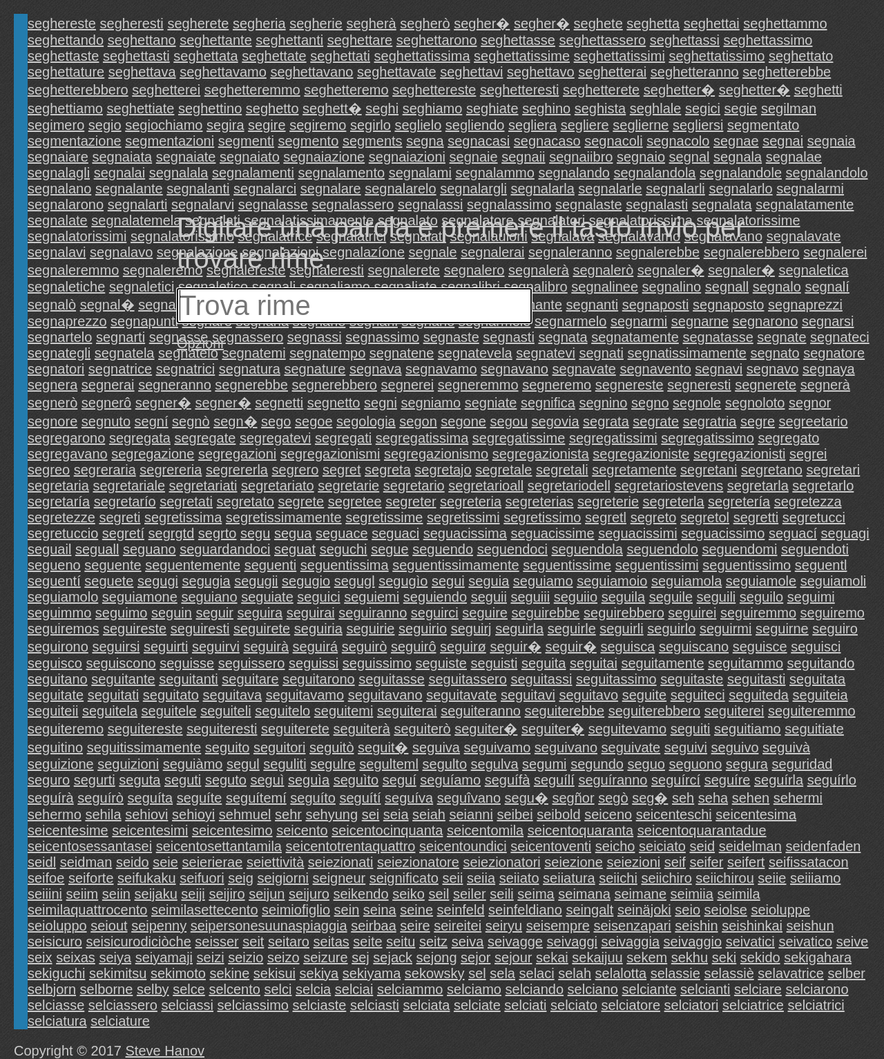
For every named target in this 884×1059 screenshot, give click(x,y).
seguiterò (422, 728)
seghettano (142, 40)
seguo (646, 764)
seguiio (575, 596)
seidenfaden (823, 846)
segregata (140, 438)
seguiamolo (63, 596)
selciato (573, 1005)
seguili (716, 596)
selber (846, 973)
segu (255, 533)
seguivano (566, 747)
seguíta (150, 797)
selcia (313, 989)
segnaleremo (163, 270)
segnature (314, 368)
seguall (97, 549)
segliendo (475, 125)
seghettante (216, 40)
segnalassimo (509, 204)
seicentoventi (550, 846)
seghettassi (685, 40)
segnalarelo (400, 188)
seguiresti (200, 628)
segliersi (698, 125)
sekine (229, 973)
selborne (106, 989)
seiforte (91, 878)
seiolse (725, 909)
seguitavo (588, 695)
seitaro (288, 941)
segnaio (641, 156)
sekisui (274, 973)
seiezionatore (418, 862)
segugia (206, 581)
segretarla (758, 485)
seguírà (51, 797)
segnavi (718, 368)
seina (379, 909)
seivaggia (631, 941)
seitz (433, 941)
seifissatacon (809, 862)
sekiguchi (56, 973)
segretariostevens (668, 485)
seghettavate (396, 71)
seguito (227, 747)
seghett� (332, 108)
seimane (640, 893)
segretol (704, 517)
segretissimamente (284, 517)
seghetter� (679, 89)
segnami (164, 304)
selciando (535, 989)
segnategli (59, 353)
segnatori (56, 368)
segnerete (765, 384)
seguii (489, 596)
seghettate (274, 56)
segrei (808, 453)
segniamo (431, 402)
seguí (399, 780)
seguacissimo (723, 533)
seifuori (202, 878)
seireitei (457, 925)
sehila (103, 814)
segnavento (655, 368)
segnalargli (473, 188)
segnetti (279, 402)
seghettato (801, 56)
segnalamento (341, 172)
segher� (482, 23)
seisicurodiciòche (138, 941)
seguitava (232, 695)
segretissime (384, 517)
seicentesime (68, 830)
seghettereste (434, 89)
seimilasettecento (204, 909)
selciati (525, 1005)
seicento (302, 830)
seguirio (422, 628)
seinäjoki (644, 909)
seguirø (463, 646)
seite (367, 941)
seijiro (226, 893)
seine (416, 909)
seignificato (404, 878)
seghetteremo (346, 89)
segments (373, 141)
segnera (52, 384)
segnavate (584, 368)
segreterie (608, 501)
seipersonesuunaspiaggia (269, 925)
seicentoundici (463, 846)
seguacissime (552, 533)
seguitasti (756, 679)
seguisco (55, 663)
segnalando (573, 172)
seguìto (356, 780)
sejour (513, 957)
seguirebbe (546, 612)
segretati (186, 501)
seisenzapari (632, 925)
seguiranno (372, 612)
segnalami (420, 172)
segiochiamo (163, 125)
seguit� (383, 747)
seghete (598, 23)
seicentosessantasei (90, 846)
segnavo (773, 368)
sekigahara (818, 957)
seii (452, 878)
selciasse (56, 1005)
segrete (301, 501)
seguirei (692, 612)
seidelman (750, 846)
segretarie (348, 485)
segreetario (813, 421)
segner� (163, 402)
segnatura (249, 368)
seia (396, 814)
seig (240, 878)
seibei (514, 814)
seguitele (169, 710)
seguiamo (543, 581)
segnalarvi (202, 204)
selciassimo (253, 1005)
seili (501, 893)
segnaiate (186, 156)
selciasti (374, 1005)
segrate (656, 421)
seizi (210, 957)
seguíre (727, 780)
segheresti (132, 23)
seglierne (641, 125)
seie (165, 862)
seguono (695, 764)
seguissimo (377, 663)
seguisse (187, 663)
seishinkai (752, 925)
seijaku (156, 893)
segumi (544, 764)
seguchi (343, 549)
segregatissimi (613, 438)
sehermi (798, 797)
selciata (426, 1005)
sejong (436, 957)
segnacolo (677, 141)
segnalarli (675, 188)
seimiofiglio (296, 909)
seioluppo (57, 925)
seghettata (205, 56)
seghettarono (436, 40)
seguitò (331, 747)
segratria (710, 421)
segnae (736, 141)
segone (463, 421)
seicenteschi (674, 814)
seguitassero (467, 679)
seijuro (309, 893)
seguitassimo (616, 679)
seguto (226, 780)
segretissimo (542, 517)
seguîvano (469, 797)
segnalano (59, 188)
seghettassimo (768, 40)
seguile (671, 596)
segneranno (174, 384)
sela (502, 973)
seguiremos (63, 628)
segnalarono (66, 204)
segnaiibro (581, 156)
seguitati (114, 695)
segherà (371, 23)
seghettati (340, 56)
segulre (333, 764)
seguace (342, 533)
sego (276, 421)
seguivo (735, 747)
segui (448, 581)
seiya (115, 957)
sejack (392, 957)
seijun (267, 893)
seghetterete (601, 89)
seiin (116, 893)
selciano (593, 989)
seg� (650, 797)
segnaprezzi (805, 304)
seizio (245, 957)
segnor (810, 402)
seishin (696, 925)
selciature (120, 1021)
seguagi (845, 533)
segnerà (825, 384)
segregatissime (519, 438)
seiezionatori (501, 862)
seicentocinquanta (387, 830)
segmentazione (75, 141)
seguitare (250, 679)
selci (277, 989)
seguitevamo (627, 728)
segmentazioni (169, 141)
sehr (288, 814)
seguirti (166, 646)
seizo (283, 957)
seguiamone (139, 596)
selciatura (57, 1021)
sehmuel (245, 814)
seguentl (821, 565)
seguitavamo (305, 695)
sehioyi (193, 814)
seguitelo (282, 710)
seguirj (471, 628)
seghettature (66, 71)
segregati (343, 438)
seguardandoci (225, 549)
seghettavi (471, 71)
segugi (157, 581)
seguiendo (435, 596)
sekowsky (435, 973)
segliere (585, 125)
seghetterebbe (786, 71)
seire (415, 925)
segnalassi (430, 204)
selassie (675, 973)
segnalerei (835, 252)
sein (347, 909)
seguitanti (188, 679)
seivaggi (572, 941)
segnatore (834, 353)
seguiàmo (193, 764)
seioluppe (780, 909)
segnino (603, 402)
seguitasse (391, 679)
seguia (488, 581)
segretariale (129, 485)
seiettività (275, 862)
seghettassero (602, 40)
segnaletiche (66, 286)
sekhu (689, 957)
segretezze (61, 517)
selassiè (729, 973)
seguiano (209, 596)
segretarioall (485, 485)
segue (390, 549)
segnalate (58, 220)
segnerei (407, 384)
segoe (314, 421)
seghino (546, 108)
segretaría (59, 501)
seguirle (572, 628)
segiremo (317, 125)
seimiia (692, 893)
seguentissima (344, 565)
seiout (108, 925)
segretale (503, 469)
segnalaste (588, 204)
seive (852, 941)
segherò (425, 23)
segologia (366, 421)
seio (687, 909)
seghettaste (63, 56)
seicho (615, 846)
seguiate (267, 596)
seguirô (413, 646)
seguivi (685, 747)
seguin (171, 612)
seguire (485, 612)
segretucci (813, 517)
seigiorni (282, 878)
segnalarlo (740, 188)
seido (132, 862)
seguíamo (450, 780)
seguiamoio (612, 581)
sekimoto (178, 973)
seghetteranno (695, 71)
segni (380, 402)
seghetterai (612, 71)
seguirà (266, 646)
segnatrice (120, 368)
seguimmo (59, 612)
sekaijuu (597, 957)
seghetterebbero (78, 89)
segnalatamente (805, 204)
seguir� (515, 646)
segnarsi (828, 321)
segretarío (125, 501)
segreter (410, 501)
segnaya (829, 368)
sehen (751, 797)
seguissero (251, 663)
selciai (354, 989)
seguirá (315, 646)
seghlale (656, 108)
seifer (706, 862)
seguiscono (121, 663)
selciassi (187, 1005)
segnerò (52, 402)
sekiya (319, 973)
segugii (256, 581)
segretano (772, 469)
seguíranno (612, 780)
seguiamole (761, 581)
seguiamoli (833, 581)
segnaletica (813, 270)
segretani (708, 469)
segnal (689, 156)
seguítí (360, 797)
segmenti (246, 141)
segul (243, 764)
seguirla (519, 628)
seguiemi (371, 596)
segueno (54, 565)
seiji (192, 893)
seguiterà (362, 728)
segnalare (330, 188)
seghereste (62, 23)
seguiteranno (481, 710)
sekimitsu (117, 973)
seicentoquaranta (580, 830)
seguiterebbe (564, 710)
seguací (793, 533)
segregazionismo (436, 453)
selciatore (630, 1005)
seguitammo (745, 663)
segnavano (514, 368)
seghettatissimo (717, 56)
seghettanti (289, 40)
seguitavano (385, 695)
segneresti (699, 384)
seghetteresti (519, 89)
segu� (526, 797)
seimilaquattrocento (87, 909)
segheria (259, 23)
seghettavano (311, 71)
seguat (295, 549)
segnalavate (804, 236)
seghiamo (433, 108)
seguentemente (192, 565)
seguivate (631, 747)
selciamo (474, 989)
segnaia (831, 141)
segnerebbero (334, 384)
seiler (469, 893)
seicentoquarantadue (702, 830)
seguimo (121, 612)
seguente (112, 565)
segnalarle (610, 188)
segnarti (120, 337)
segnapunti (144, 321)
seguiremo (832, 612)
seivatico (805, 941)
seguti (182, 780)
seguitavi (528, 695)
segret (342, 469)
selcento (234, 989)
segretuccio (63, 533)
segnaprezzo (67, 321)
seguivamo (497, 747)
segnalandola (654, 172)
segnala (737, 156)
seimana (584, 893)
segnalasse (273, 204)
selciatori (691, 1005)
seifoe (46, 878)
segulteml (389, 764)
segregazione (152, 453)
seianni (470, 814)
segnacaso (547, 141)
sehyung (332, 814)
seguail (49, 549)
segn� (235, 421)
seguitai (593, 663)
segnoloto (755, 402)
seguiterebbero (654, 710)
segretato (245, 501)
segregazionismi (330, 453)
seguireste (134, 628)
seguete (108, 581)
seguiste (441, 663)
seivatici (750, 941)
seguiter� (485, 728)
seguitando (821, 663)
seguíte (199, 797)
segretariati (203, 485)
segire (266, 125)
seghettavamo (223, 71)
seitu (400, 941)
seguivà (786, 747)
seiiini (45, 893)
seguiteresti (221, 728)
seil (438, 893)
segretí (123, 533)
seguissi (313, 663)
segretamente (634, 469)
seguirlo (671, 628)
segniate (491, 402)
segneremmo (478, 384)
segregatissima (422, 438)
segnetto (334, 402)
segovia (555, 421)
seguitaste (691, 679)
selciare (758, 989)
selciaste (320, 1005)
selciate (477, 1005)
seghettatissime (522, 56)
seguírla (778, 780)
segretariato (277, 485)
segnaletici (142, 286)
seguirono (58, 646)
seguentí (54, 581)
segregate (205, 438)
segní (152, 421)
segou (509, 421)
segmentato (763, 125)
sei (371, 814)
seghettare (360, 40)
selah (574, 973)
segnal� (107, 304)
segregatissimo (707, 438)
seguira (260, 612)
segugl (354, 581)
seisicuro (55, 941)
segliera (532, 125)
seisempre (558, 925)
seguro (49, 780)
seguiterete (295, 728)
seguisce (760, 646)
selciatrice (753, 1005)
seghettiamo (65, 108)
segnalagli (59, 172)
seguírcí (675, 780)
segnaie (474, 156)
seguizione (61, 764)
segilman (788, 108)
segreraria (105, 469)
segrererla (237, 469)
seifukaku (146, 878)
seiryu (504, 925)
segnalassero (352, 204)
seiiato (519, 878)
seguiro (835, 628)
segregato (788, 438)
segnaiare (58, 156)
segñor (573, 797)
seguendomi (740, 549)
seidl (42, 862)
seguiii (530, 596)
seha (713, 797)
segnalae (794, 156)
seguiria (318, 628)
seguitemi (344, 710)
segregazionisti (739, 453)
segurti (94, 780)
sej (360, 957)
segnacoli (613, 141)
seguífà (507, 780)
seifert (746, 862)
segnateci (839, 337)
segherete (198, 23)
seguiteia (820, 695)
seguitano (58, 679)
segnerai (108, 384)
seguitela (109, 710)
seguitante (123, 679)
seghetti (818, 89)
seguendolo (662, 549)
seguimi (811, 596)
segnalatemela (136, 220)
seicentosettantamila (219, 846)
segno (650, 402)
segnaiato (250, 156)
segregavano (68, 453)
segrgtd (171, 533)
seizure (325, 957)
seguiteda (759, 695)
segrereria (171, 469)
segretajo (442, 469)
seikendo (361, 893)
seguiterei (734, 710)
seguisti (494, 663)
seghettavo (541, 71)
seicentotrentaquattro (351, 846)
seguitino (55, 747)
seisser (216, 941)
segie (741, 108)
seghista (600, 108)
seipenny (158, 925)
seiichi (618, 878)
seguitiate (814, 728)
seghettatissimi (619, 56)
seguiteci (698, 695)
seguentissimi (657, 565)
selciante (649, 989)
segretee (355, 501)
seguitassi (541, 679)
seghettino (210, 108)
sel (477, 973)
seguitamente (662, 663)
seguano (149, 549)
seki (724, 957)
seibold (558, 814)
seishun (810, 925)
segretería (739, 501)
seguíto (313, 797)
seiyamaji (164, 957)
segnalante (129, 188)
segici (702, 108)
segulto (445, 764)
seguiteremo (66, 728)
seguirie (370, 628)
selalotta (621, 973)
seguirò (364, 646)
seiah (428, 814)
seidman (86, 862)
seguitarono (318, 679)
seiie (772, 878)
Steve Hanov (165, 1050)
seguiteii (53, 710)
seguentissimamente (455, 565)
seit (253, 941)
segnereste (629, 384)
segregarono (66, 438)
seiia (481, 878)
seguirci (435, 612)
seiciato (662, 846)
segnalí (827, 286)
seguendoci (512, 549)
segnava (375, 368)
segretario (414, 485)
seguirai (311, 612)
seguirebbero (624, 612)
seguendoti (815, 549)
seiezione (573, 862)
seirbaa (373, 925)
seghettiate (141, 108)
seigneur (339, 878)
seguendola (587, 549)
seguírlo (831, 780)
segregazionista (540, 453)
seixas (75, 957)
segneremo (556, 384)
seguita (543, 663)
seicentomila (485, 830)
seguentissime (567, 565)
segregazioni (237, 453)
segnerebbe (251, 384)
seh (683, 797)
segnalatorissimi (77, 236)
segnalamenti (253, 172)
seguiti (691, 728)
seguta (139, 780)
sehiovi (146, 814)
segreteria (470, 501)
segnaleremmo (73, 270)
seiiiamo (815, 878)
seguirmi (726, 628)
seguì (268, 780)
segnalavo (121, 252)
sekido (760, 957)
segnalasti (657, 204)
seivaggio (693, 941)
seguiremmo (758, 612)
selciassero (122, 1005)
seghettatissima (422, 56)
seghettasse (518, 40)
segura (747, 764)
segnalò (52, 304)
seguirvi (216, 646)
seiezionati (341, 862)
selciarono (816, 989)
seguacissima (465, 533)
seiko (408, 893)
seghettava (142, 71)
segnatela (125, 353)
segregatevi (275, 438)
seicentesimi (150, 830)
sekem (646, 957)
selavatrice (791, 973)
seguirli (621, 628)
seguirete (261, 628)
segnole (697, 402)
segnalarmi (810, 188)
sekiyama (372, 973)
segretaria (58, 485)
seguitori (279, 747)
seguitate (56, 695)
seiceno (608, 814)
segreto (654, 517)
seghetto (272, 108)
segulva (495, 764)
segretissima (183, 517)
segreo (49, 469)
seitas (331, 941)
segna (425, 141)
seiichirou (724, 878)
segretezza (808, 501)
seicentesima (755, 814)
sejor (475, 957)
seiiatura (569, 878)
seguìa (308, 780)
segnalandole (741, 172)
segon (418, 421)
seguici (318, 596)
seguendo (442, 549)
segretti (756, 517)
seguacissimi (637, 533)
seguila (623, 596)
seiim (82, 893)
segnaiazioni (407, 156)
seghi (381, 108)
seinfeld (461, 909)
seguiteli (225, 710)
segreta (388, 469)
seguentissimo (746, 565)
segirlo (370, 125)
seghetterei (166, 89)
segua (293, 533)
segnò (191, 421)
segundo (597, 764)
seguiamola (686, 581)
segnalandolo (827, 172)
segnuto (106, 421)
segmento (308, 141)
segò (613, 797)
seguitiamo (747, 728)
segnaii (523, 156)
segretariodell (569, 485)
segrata (606, 421)
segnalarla (542, 188)
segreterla (673, 501)
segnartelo (60, 337)
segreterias (540, 501)
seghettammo (785, 23)
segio (105, 125)
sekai (552, 957)
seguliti (284, 764)
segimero (56, 125)
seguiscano (694, 646)
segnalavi (57, 252)
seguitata (817, 679)
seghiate (492, 108)
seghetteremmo (252, 89)
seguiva (436, 747)
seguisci (815, 646)
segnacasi (479, 141)
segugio (306, 581)
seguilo (761, 596)
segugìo (402, 581)
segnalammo (495, 172)
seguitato (171, 695)
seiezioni (633, 862)
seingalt (589, 909)
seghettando (66, 40)
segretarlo (823, 485)
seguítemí (256, 797)
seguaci (395, 533)
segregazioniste (641, 453)
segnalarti (138, 204)
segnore (52, 421)
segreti (119, 517)
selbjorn (52, 989)
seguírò (100, 797)
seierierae (212, 862)
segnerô (106, 402)
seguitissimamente (144, 747)
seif (675, 862)
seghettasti (136, 56)
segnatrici (185, 368)
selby (153, 989)
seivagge (515, 941)
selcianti (705, 989)
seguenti (270, 565)
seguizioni (128, 764)
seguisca (627, 646)
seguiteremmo (812, 710)
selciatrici (816, 1005)
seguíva (409, 797)
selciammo (410, 989)
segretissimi (463, 517)
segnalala (179, 172)
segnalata (722, 204)
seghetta (653, 23)
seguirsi (116, 646)
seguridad (802, 764)
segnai (782, 141)
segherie (316, 23)
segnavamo (441, 368)
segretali (562, 469)
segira (225, 125)
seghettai (712, 23)
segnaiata (122, 156)
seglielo (417, 125)
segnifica (548, 402)
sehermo (54, 814)
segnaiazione (324, 156)
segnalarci (264, 188)
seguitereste (145, 728)
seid (702, 846)
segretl (605, 517)
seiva (468, 941)
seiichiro (666, 878)
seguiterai (407, 710)
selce (189, 989)
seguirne (782, 628)
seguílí (554, 780)
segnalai (120, 172)
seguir (214, 612)
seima (535, 893)
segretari (833, 469)
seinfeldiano (525, 909)
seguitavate (461, 695)
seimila (738, 893)
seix (40, 957)
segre (757, 421)
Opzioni (200, 343)
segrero (295, 469)
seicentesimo (232, 830)
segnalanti (197, 188)
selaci (537, 973)
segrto (217, 533)
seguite (644, 695)
